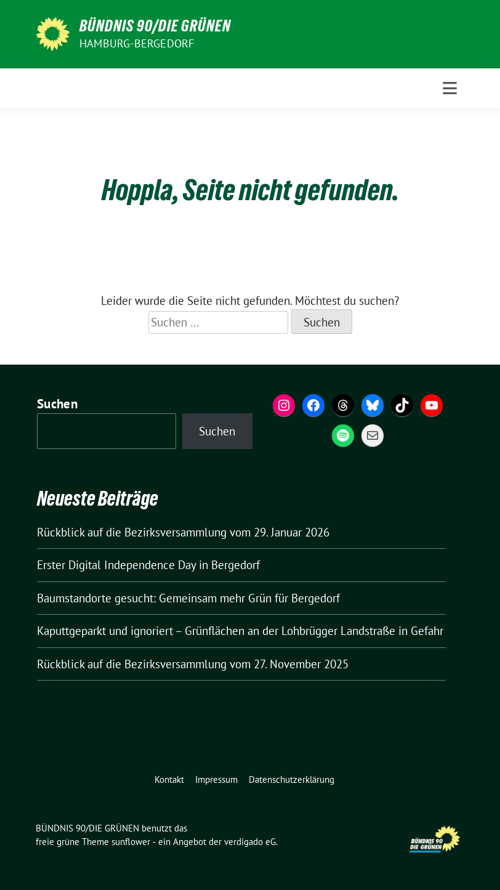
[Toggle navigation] (449, 88)
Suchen (57, 403)
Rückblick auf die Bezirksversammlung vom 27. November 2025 (193, 664)
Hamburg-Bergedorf (136, 43)
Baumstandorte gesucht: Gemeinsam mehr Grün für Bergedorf (188, 598)
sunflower (130, 842)
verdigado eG (250, 842)
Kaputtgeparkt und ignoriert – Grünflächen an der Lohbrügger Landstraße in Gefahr (240, 630)
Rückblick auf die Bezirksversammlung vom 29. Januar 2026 (183, 532)
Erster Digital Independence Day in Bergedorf (148, 564)
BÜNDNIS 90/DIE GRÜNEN (155, 26)
